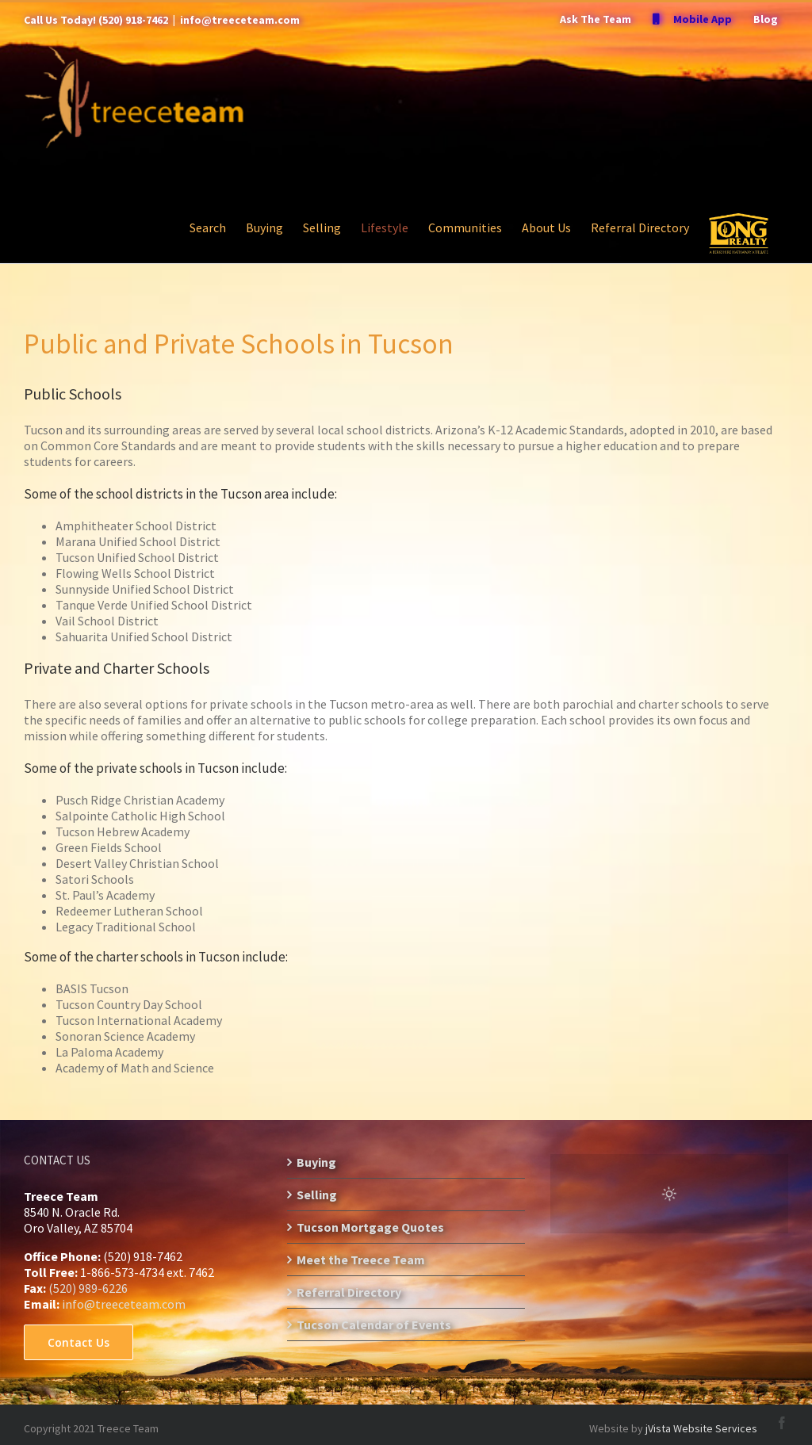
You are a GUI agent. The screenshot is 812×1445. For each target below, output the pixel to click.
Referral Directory (349, 1292)
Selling (317, 1194)
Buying (316, 1162)
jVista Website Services (701, 1428)
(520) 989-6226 (88, 1288)
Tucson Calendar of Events (374, 1324)
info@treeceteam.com (240, 20)
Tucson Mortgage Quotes (370, 1227)
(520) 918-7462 (133, 20)
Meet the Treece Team (361, 1259)
